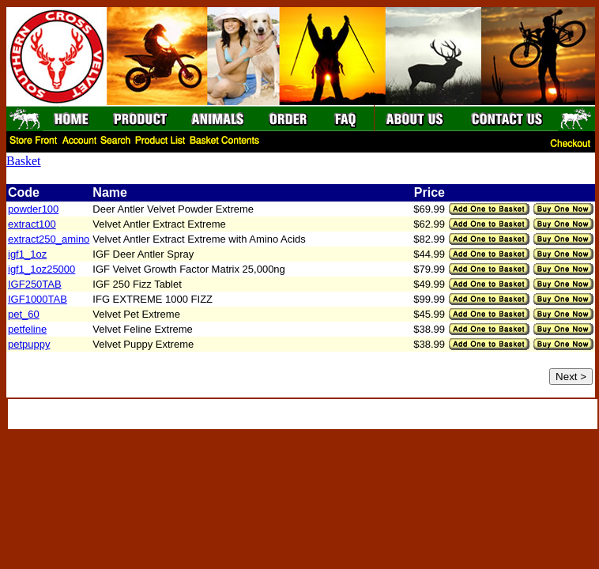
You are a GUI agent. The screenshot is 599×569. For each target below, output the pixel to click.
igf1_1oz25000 (41, 269)
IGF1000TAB (37, 299)
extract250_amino (48, 239)
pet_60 (24, 314)
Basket (23, 161)
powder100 (33, 209)
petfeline (27, 329)
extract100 (32, 224)
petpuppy (29, 344)
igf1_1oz (27, 254)
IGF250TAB (35, 284)
